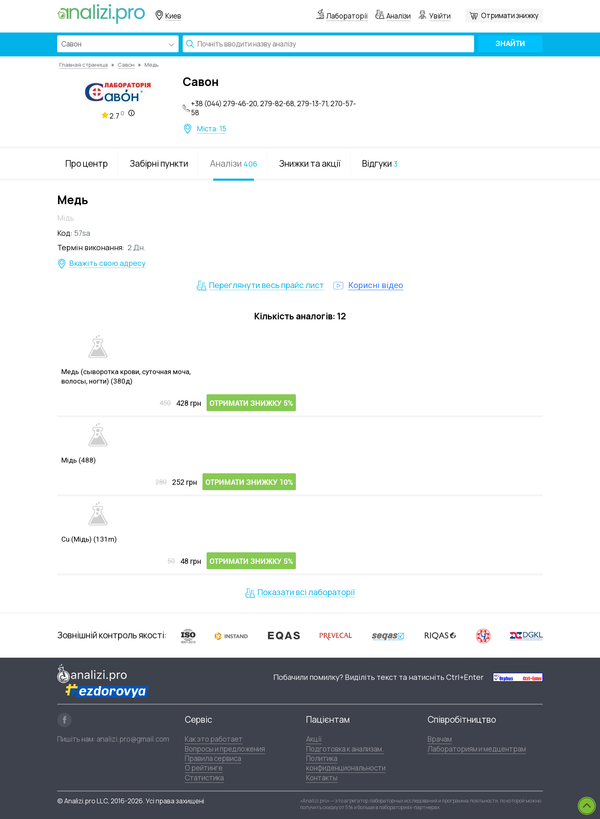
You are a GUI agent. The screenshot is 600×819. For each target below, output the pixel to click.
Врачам (440, 739)
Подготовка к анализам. (345, 749)
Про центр (86, 163)
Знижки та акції (309, 163)
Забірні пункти (159, 163)
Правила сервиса (213, 758)
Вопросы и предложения (225, 749)
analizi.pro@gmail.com (133, 739)
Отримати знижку (510, 15)
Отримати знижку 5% (251, 403)
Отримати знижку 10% (249, 482)
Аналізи (398, 16)
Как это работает (214, 739)
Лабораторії (347, 16)
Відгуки (380, 163)
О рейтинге (204, 767)
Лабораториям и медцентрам (477, 749)
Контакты (321, 777)
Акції (314, 739)
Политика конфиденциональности (346, 763)
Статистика (204, 777)
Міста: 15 (211, 128)
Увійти (440, 16)
